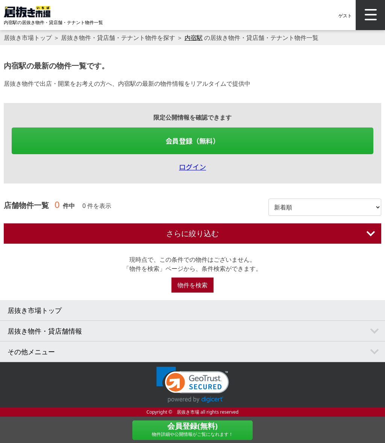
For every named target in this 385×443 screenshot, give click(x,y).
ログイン (192, 166)
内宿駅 (194, 37)
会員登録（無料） (192, 141)
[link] (192, 385)
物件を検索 (192, 285)
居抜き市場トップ (28, 37)
